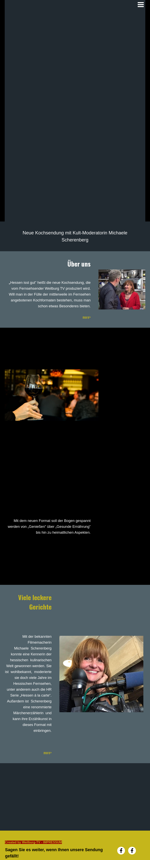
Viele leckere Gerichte (35, 602)
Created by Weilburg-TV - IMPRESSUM (33, 842)
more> (87, 317)
